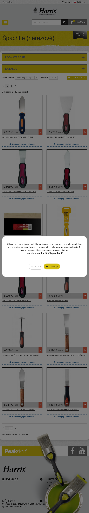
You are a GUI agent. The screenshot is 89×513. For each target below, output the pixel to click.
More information (35, 253)
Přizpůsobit (54, 253)
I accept (53, 266)
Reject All (36, 266)
